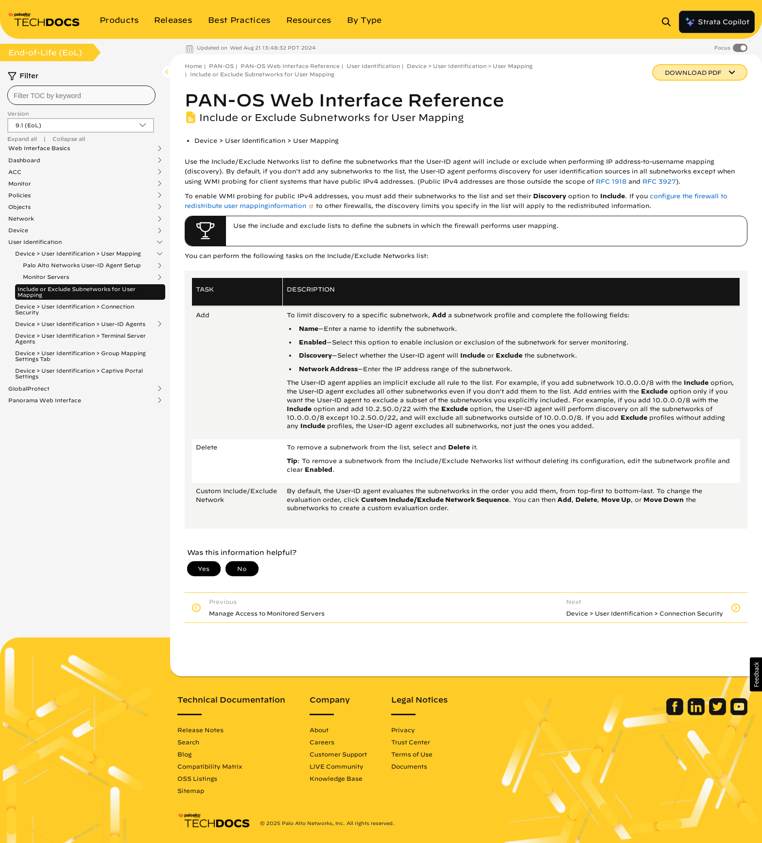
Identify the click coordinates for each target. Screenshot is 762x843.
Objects (19, 207)
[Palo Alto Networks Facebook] (675, 713)
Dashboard (24, 160)
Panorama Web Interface (44, 400)
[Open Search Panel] (669, 21)
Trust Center (410, 742)
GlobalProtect (29, 389)
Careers (322, 742)
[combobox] (81, 95)
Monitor (19, 184)
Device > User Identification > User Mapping (78, 254)
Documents (409, 766)
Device (18, 230)
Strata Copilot (716, 22)
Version (18, 113)
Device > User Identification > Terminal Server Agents (80, 338)
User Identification (35, 242)
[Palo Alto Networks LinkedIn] (697, 713)
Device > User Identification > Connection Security (74, 309)
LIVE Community (337, 766)
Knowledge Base (336, 778)
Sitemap (190, 790)
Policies (19, 195)
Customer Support (338, 754)
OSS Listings (197, 778)
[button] (756, 674)
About (319, 729)
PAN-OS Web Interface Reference (290, 66)
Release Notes (200, 729)
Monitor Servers (46, 277)
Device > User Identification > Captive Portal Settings (79, 373)
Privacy (403, 729)
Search (188, 742)
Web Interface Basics (39, 148)
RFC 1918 (611, 181)
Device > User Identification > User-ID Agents (80, 324)
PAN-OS (221, 66)
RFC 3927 (659, 181)
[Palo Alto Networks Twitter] (718, 713)
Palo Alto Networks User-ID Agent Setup (82, 265)
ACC (14, 172)
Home (193, 66)
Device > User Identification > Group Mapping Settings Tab (80, 356)
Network (21, 219)
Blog (184, 754)
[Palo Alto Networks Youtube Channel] (738, 713)
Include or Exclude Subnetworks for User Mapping (76, 292)
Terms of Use (412, 754)
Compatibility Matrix (209, 766)
